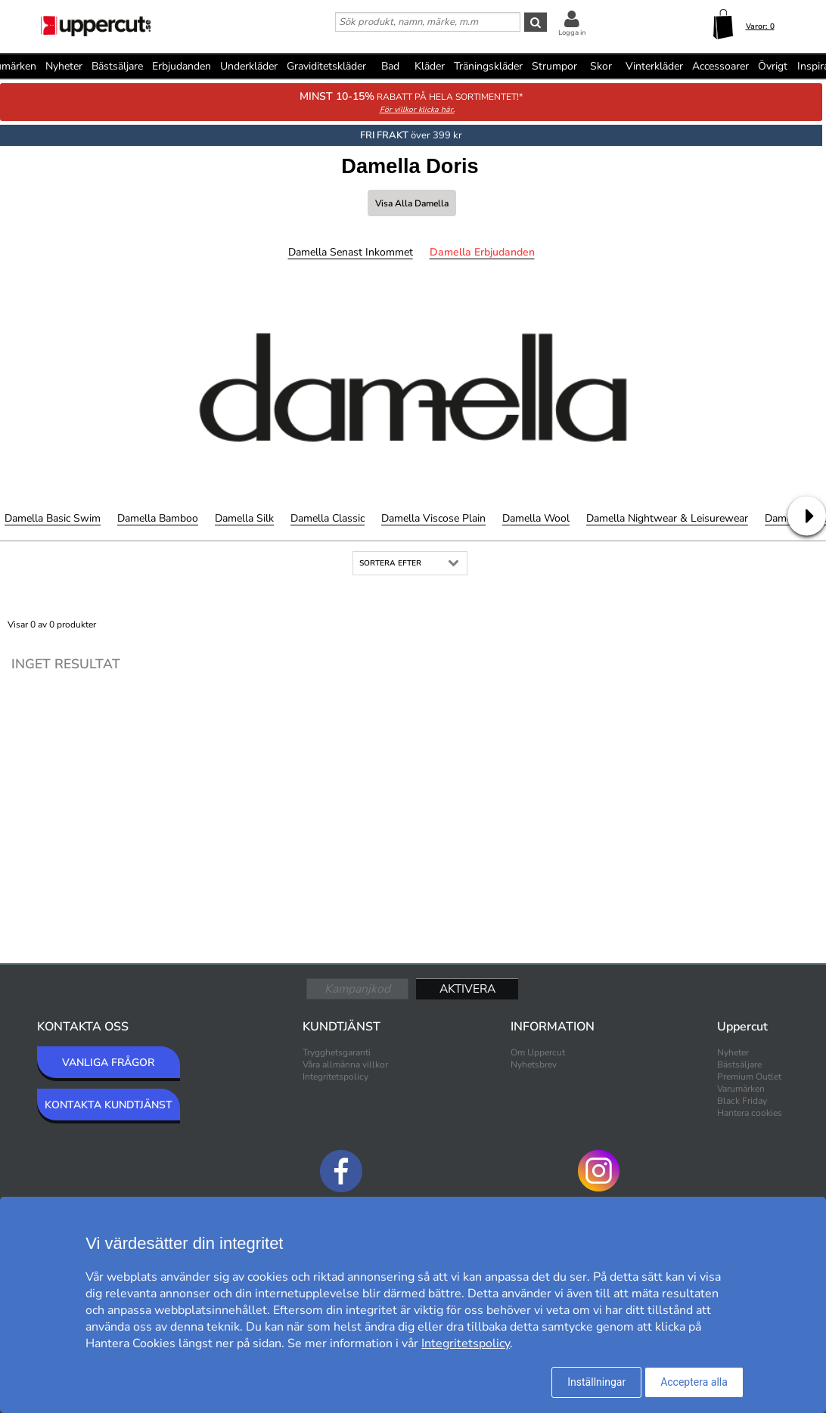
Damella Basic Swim (53, 518)
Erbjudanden (181, 66)
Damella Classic (327, 518)
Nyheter (63, 66)
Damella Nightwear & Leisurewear (667, 518)
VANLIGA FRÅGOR (108, 1062)
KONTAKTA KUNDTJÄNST (108, 1105)
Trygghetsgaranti (337, 1052)
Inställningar (596, 1382)
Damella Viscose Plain (433, 518)
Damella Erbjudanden (482, 252)
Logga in (571, 32)
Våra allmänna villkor (345, 1064)
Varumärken (741, 1089)
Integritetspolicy (335, 1077)
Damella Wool (536, 518)
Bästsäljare (117, 66)
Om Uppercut (538, 1052)
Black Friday (742, 1101)
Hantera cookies (749, 1113)
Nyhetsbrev (534, 1064)
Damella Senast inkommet (350, 252)
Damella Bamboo (157, 518)
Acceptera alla (694, 1382)
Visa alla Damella (412, 203)
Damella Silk (244, 518)
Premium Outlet (749, 1077)
